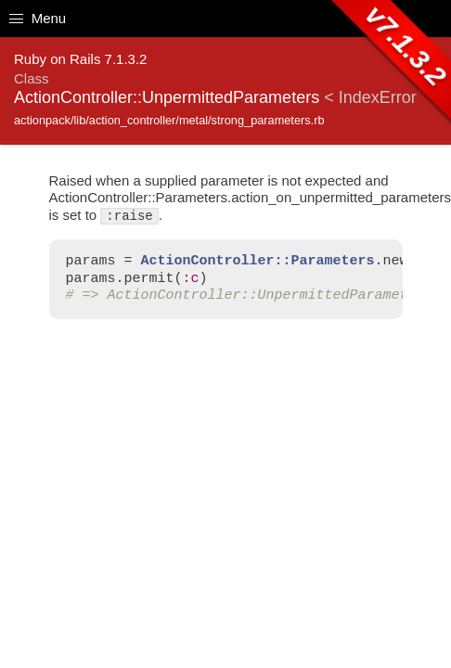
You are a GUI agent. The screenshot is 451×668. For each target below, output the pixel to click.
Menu (37, 18)
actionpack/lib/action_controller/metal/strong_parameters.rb (169, 120)
